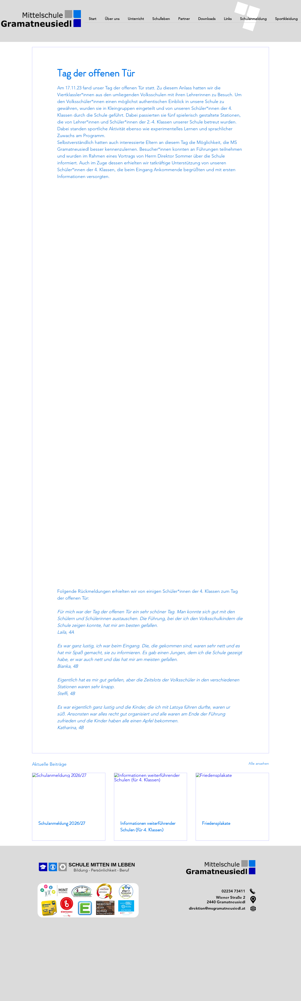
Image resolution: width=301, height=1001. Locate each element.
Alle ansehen (259, 763)
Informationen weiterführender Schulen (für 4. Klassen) (147, 826)
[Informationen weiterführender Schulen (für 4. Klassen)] (150, 793)
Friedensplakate (216, 823)
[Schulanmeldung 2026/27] (68, 793)
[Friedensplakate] (232, 793)
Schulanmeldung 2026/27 (61, 823)
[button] (112, 20)
